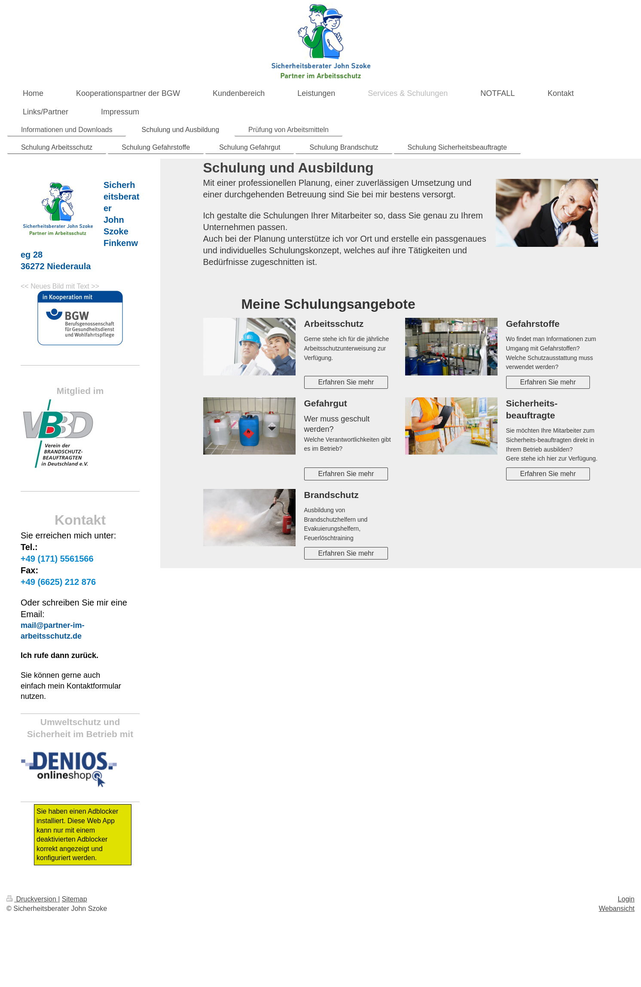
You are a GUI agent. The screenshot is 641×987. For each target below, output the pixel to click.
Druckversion (32, 899)
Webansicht (617, 908)
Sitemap (74, 899)
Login (626, 899)
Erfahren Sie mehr (346, 382)
